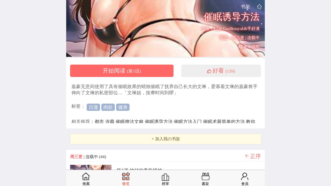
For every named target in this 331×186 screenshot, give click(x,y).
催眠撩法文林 (130, 121)
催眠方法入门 (188, 121)
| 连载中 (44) (88, 156)
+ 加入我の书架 (166, 139)
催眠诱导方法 (159, 121)
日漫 (93, 107)
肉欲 (108, 107)
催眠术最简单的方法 (224, 121)
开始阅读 (122, 71)
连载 (110, 121)
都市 (100, 121)
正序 (255, 156)
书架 (245, 6)
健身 (122, 107)
